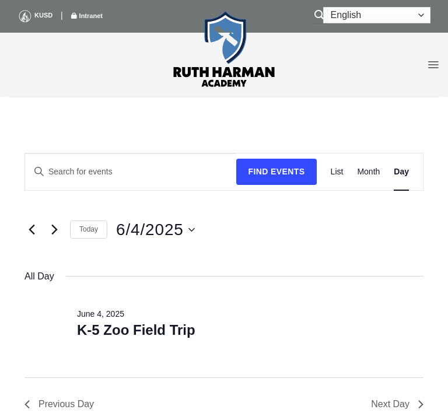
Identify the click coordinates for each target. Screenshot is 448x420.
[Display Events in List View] (337, 171)
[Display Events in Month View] (368, 171)
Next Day (397, 404)
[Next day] (54, 230)
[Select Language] (376, 15)
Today (88, 229)
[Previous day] (31, 230)
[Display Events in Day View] (401, 171)
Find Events (276, 171)
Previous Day (59, 404)
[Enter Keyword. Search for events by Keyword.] (130, 171)
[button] (433, 64)
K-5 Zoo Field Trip (136, 330)
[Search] (320, 15)
